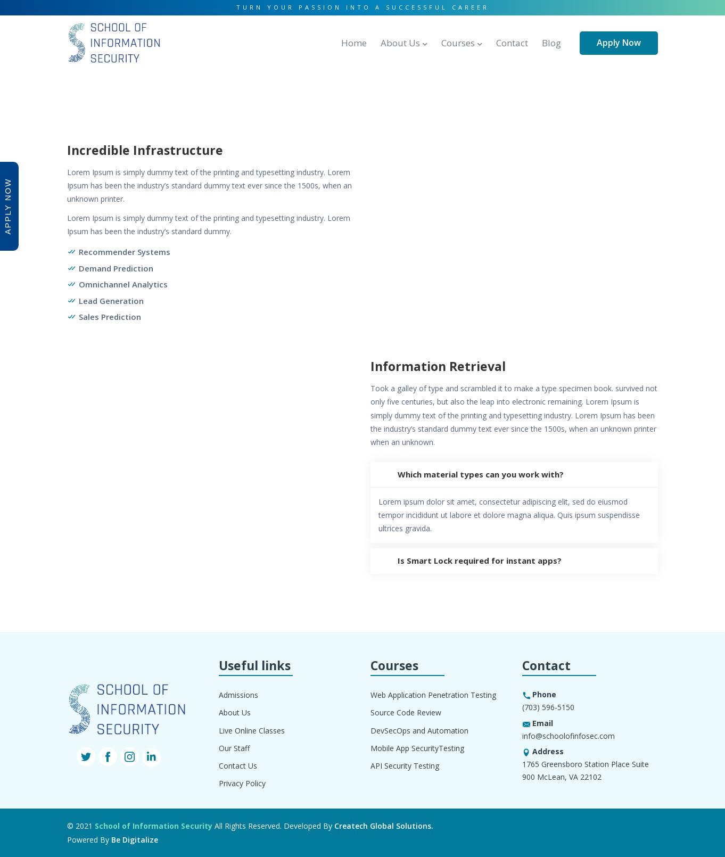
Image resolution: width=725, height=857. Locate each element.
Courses (458, 43)
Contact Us (238, 766)
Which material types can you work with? (467, 474)
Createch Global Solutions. (383, 826)
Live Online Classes (252, 731)
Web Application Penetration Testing (433, 695)
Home (354, 43)
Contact (512, 43)
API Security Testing (404, 766)
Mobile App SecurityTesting (417, 748)
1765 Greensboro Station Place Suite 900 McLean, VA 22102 (585, 770)
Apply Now (619, 42)
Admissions (238, 695)
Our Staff (234, 748)
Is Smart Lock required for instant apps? (466, 560)
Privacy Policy (242, 783)
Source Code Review (405, 712)
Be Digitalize (134, 840)
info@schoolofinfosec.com (568, 736)
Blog (551, 43)
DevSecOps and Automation (419, 731)
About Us (400, 43)
